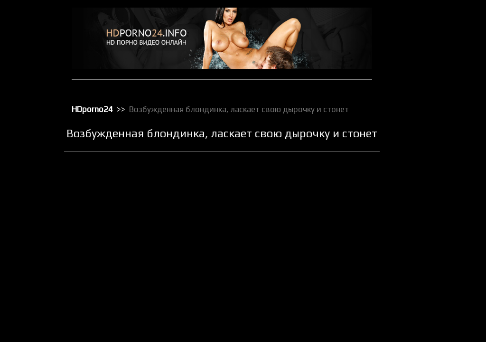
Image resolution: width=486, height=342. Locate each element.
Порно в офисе (419, 186)
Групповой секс (420, 75)
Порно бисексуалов (425, 174)
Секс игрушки (417, 297)
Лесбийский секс (421, 137)
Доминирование (421, 88)
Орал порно (414, 162)
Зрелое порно (418, 100)
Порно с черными (422, 223)
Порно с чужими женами (432, 236)
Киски (406, 112)
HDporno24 (96, 108)
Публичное (414, 248)
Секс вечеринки (420, 285)
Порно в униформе (424, 199)
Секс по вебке (418, 322)
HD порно (411, 26)
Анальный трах (419, 38)
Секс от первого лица (428, 310)
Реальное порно (421, 260)
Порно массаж (418, 211)
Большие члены (420, 63)
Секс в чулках (417, 273)
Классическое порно (427, 125)
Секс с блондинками (426, 335)
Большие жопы (419, 51)
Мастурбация (417, 149)
